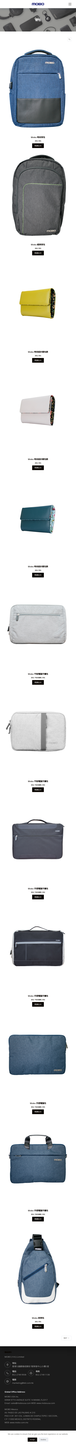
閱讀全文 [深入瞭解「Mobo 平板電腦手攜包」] (38, 682)
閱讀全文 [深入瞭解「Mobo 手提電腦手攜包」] (38, 897)
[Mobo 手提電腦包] (38, 1054)
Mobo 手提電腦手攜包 (38, 888)
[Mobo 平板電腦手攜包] (38, 625)
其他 (36, 141)
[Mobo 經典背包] (38, 196)
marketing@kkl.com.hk (22, 1383)
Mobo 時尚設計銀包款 (38, 352)
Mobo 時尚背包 (38, 137)
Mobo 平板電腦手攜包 (38, 674)
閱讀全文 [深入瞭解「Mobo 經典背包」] (38, 253)
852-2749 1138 (43, 1374)
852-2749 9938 (19, 1374)
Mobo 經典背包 (38, 244)
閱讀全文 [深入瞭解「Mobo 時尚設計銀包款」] (38, 360)
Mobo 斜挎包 (38, 1318)
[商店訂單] (69, 39)
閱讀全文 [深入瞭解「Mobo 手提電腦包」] (38, 1112)
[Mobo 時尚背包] (38, 88)
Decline (43, 1440)
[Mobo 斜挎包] (38, 1269)
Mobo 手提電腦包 (38, 1103)
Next (66, 1338)
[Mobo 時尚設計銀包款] (38, 303)
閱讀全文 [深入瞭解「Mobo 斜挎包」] (38, 1326)
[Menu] (69, 4)
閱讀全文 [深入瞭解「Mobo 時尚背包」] (38, 146)
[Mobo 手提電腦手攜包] (38, 840)
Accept (32, 1440)
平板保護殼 (38, 678)
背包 (39, 141)
